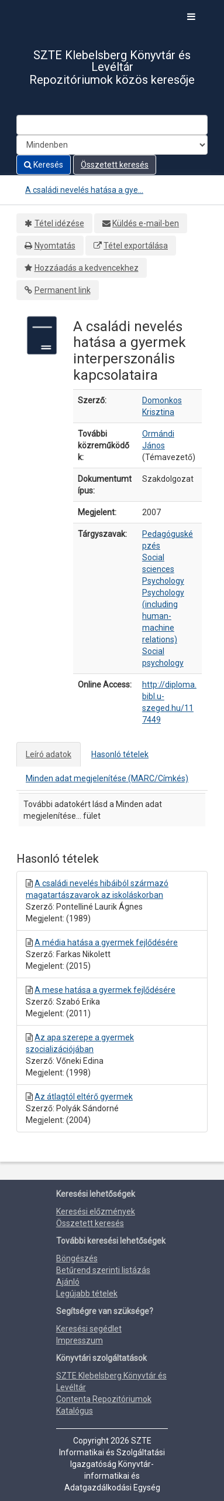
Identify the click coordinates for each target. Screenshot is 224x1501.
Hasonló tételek (120, 754)
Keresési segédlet (89, 1328)
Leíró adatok (48, 754)
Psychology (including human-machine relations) (163, 616)
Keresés (43, 164)
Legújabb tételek (87, 1293)
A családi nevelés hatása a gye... (84, 190)
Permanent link (63, 290)
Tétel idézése (59, 223)
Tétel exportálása (136, 245)
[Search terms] (112, 125)
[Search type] (112, 145)
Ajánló (68, 1281)
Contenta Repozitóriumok (103, 1399)
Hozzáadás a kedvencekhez (87, 268)
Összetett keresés (115, 164)
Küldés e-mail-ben (145, 223)
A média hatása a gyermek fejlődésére (106, 942)
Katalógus (74, 1410)
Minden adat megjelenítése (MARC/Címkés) (107, 778)
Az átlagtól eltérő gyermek (84, 1096)
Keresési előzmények (95, 1211)
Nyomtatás (55, 245)
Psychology (163, 581)
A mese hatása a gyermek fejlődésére (105, 990)
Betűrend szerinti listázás (103, 1270)
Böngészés (77, 1258)
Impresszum (79, 1340)
